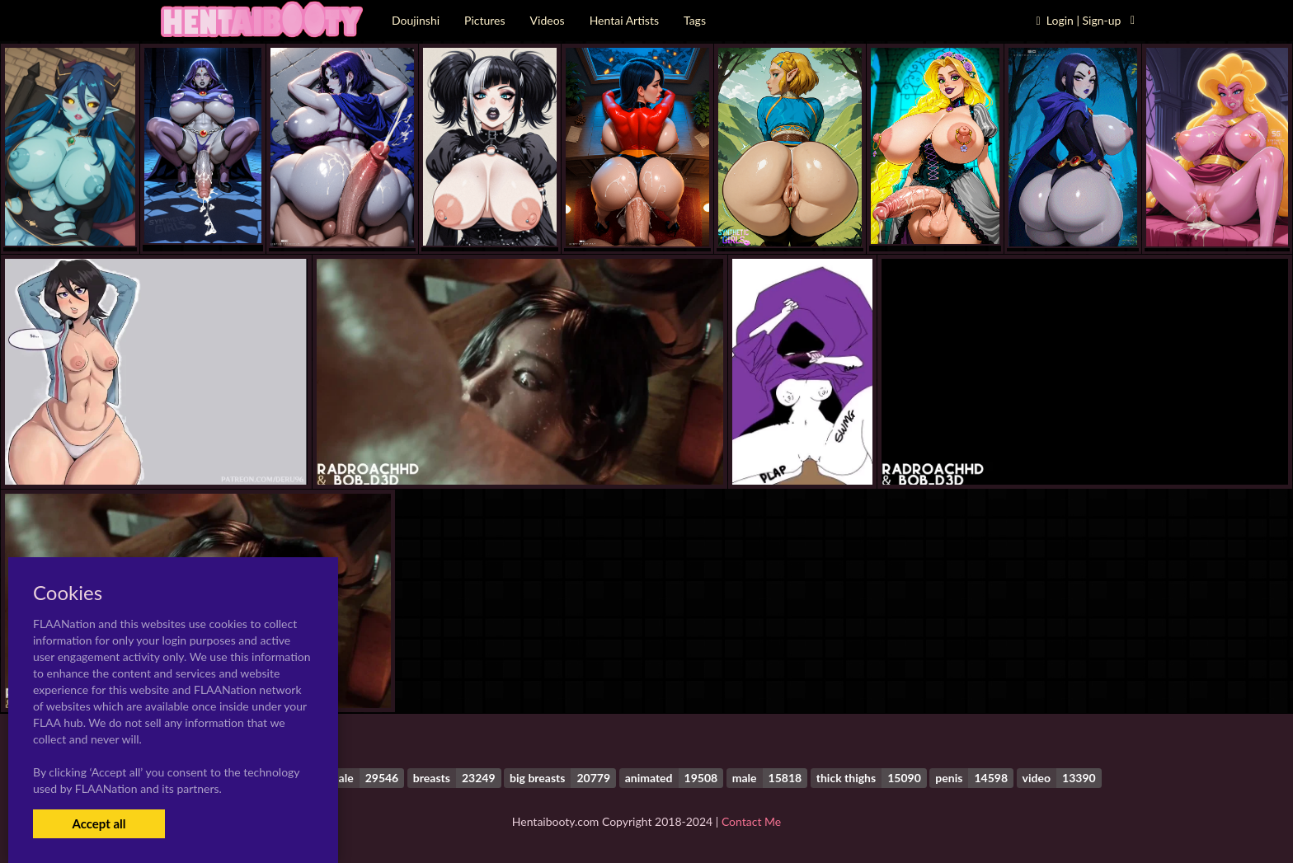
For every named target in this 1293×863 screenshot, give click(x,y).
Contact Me (751, 821)
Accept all (98, 823)
